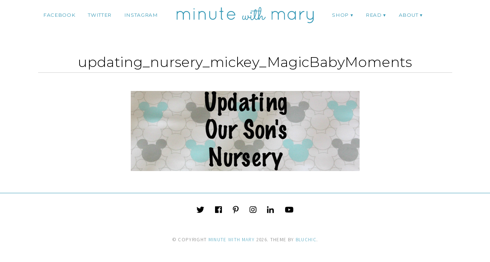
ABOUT (408, 15)
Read (374, 15)
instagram (141, 15)
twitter (100, 15)
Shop (340, 15)
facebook (59, 15)
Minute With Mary (231, 240)
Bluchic (306, 240)
